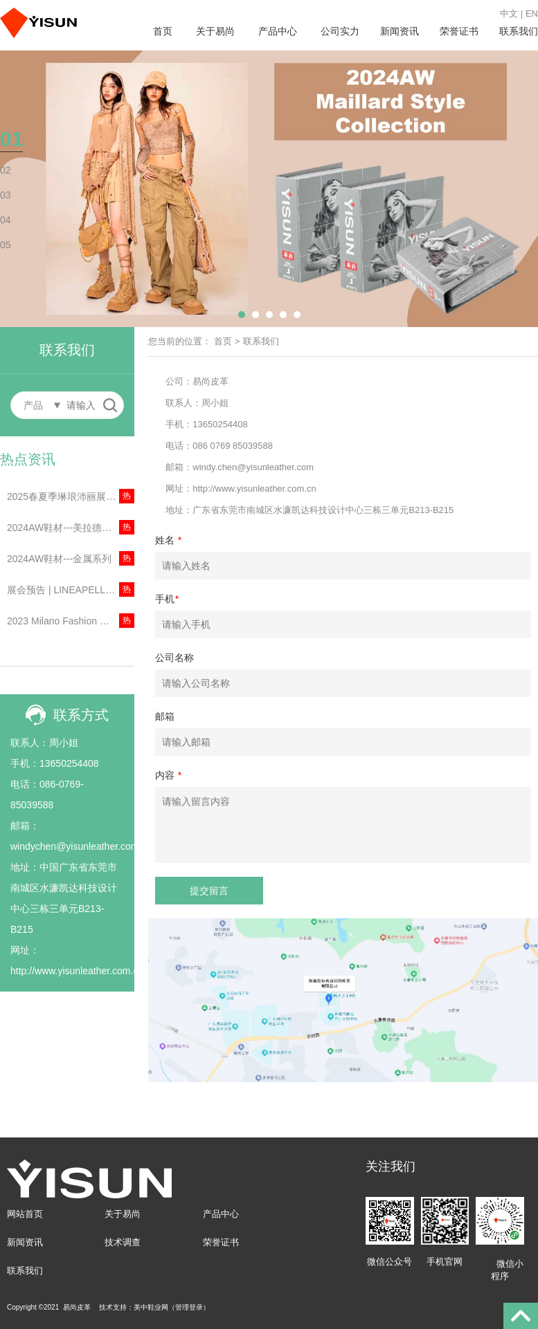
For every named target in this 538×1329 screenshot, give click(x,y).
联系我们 (518, 31)
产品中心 (277, 31)
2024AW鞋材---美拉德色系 (64, 527)
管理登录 (189, 1307)
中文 (509, 13)
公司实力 (340, 31)
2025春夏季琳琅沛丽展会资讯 (70, 496)
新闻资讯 (399, 31)
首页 (162, 31)
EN (532, 13)
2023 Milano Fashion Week (65, 620)
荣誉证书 (459, 31)
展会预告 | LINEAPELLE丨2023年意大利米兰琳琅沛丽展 (70, 589)
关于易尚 (215, 31)
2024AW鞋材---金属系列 (59, 558)
